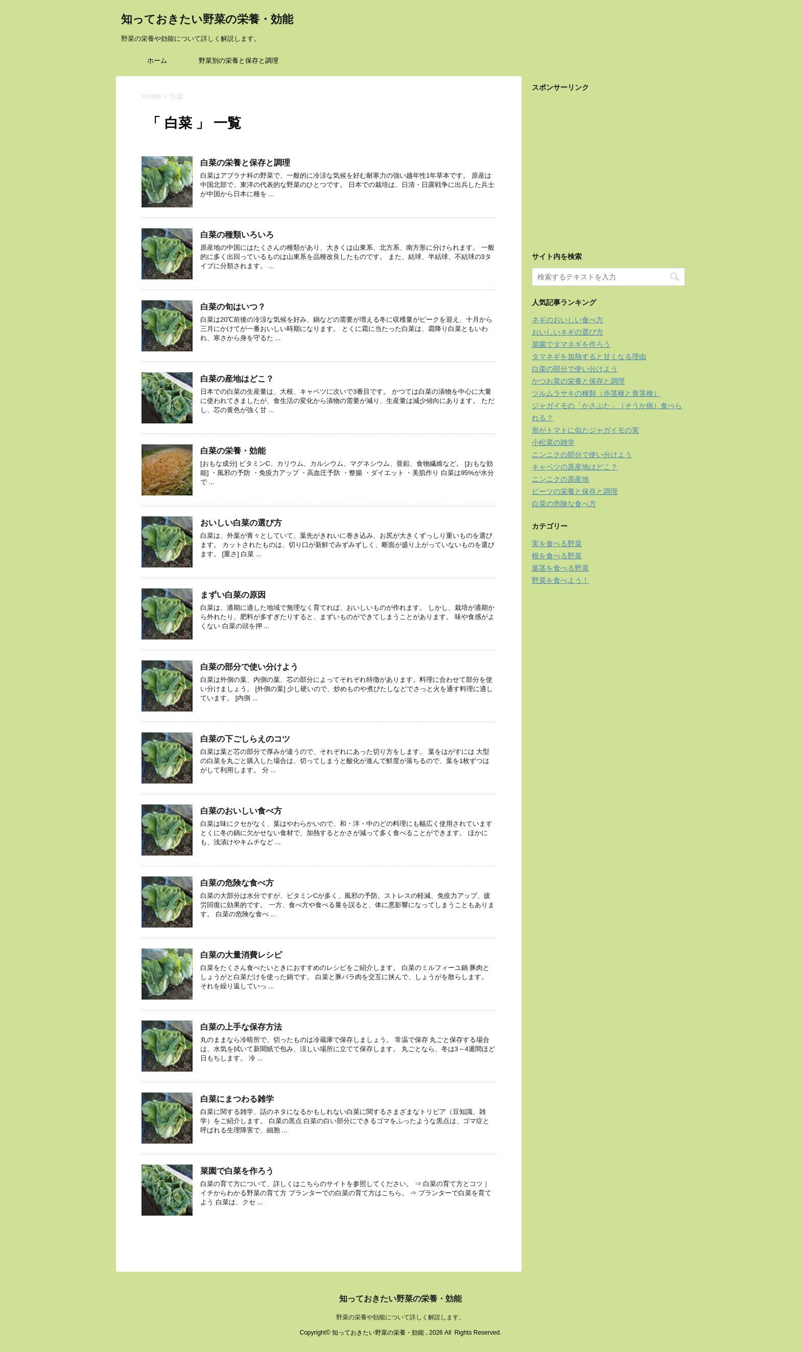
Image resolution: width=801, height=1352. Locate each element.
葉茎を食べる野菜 (560, 568)
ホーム (157, 60)
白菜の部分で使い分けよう (249, 666)
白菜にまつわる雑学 (237, 1099)
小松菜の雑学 (553, 442)
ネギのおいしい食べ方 (567, 320)
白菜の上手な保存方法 (241, 1027)
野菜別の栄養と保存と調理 (238, 60)
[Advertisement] (608, 162)
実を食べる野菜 (557, 543)
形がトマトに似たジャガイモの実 (585, 430)
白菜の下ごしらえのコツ (245, 738)
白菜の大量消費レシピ (241, 955)
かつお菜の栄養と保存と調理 (578, 381)
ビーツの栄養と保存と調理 (575, 491)
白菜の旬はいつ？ (233, 306)
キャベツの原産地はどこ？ (575, 467)
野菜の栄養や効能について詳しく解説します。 (400, 1317)
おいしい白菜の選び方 (241, 522)
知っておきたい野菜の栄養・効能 (207, 20)
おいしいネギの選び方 (567, 332)
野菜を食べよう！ (560, 580)
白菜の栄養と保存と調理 (245, 162)
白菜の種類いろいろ (237, 234)
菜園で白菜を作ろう (237, 1171)
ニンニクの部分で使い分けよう (582, 454)
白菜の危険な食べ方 (237, 883)
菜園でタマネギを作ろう (571, 344)
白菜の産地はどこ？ (237, 378)
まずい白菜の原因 (233, 594)
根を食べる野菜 (557, 556)
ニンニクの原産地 (560, 479)
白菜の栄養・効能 (233, 450)
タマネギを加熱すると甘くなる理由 (589, 356)
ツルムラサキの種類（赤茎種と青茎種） (596, 393)
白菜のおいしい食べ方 (241, 811)
